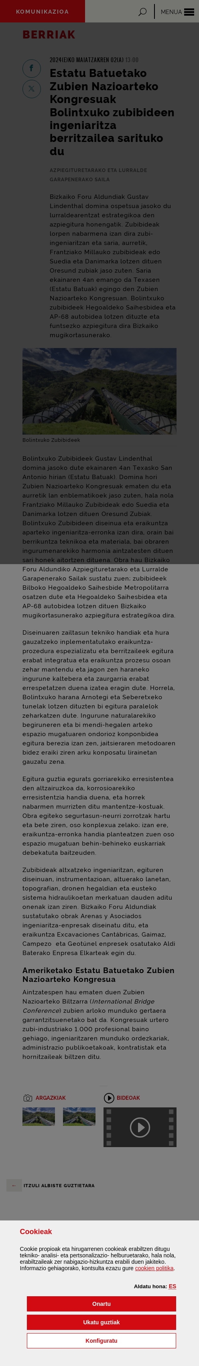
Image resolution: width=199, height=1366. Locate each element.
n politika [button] (154, 1268)
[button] (173, 1286)
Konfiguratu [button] (130, 1340)
